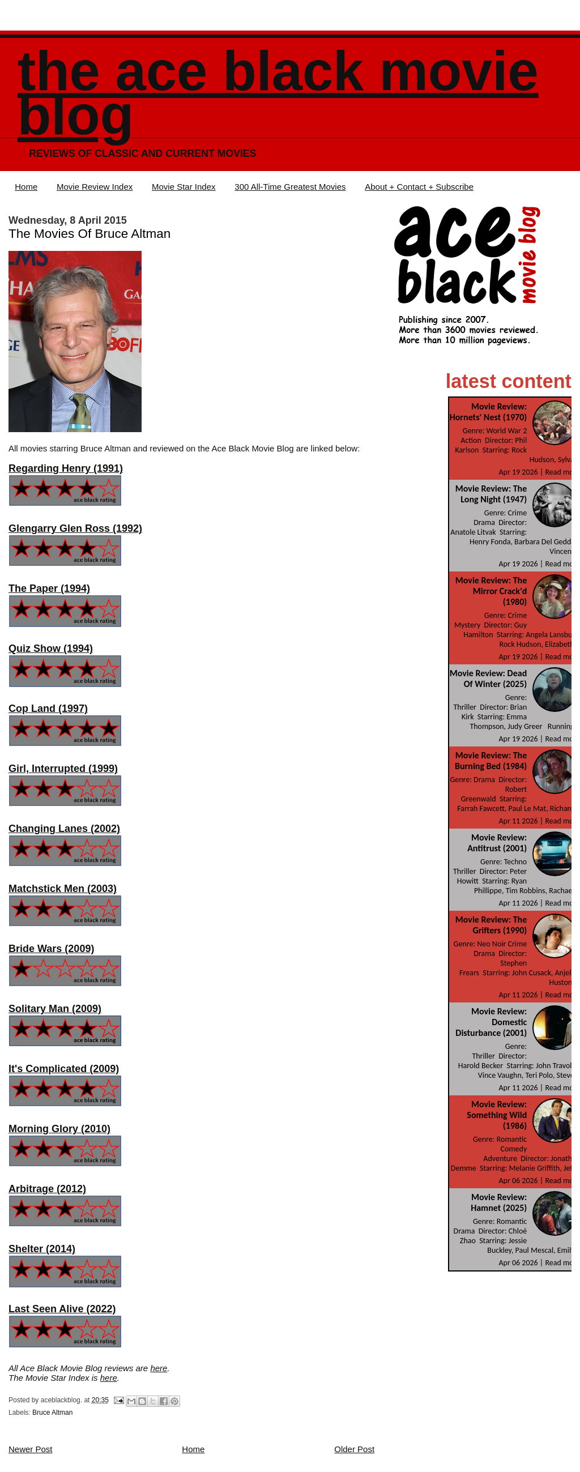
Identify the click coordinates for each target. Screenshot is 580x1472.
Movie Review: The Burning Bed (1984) (491, 760)
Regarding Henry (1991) (65, 468)
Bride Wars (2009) (51, 948)
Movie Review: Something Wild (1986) (497, 1115)
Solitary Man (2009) (54, 1008)
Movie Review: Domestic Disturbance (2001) (491, 1022)
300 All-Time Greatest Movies (290, 186)
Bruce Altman (52, 1412)
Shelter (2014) (41, 1249)
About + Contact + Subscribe (419, 186)
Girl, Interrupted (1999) (63, 768)
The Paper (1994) (49, 588)
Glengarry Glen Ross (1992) (75, 528)
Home (26, 186)
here (158, 1368)
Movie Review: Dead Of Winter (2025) (488, 678)
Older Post (354, 1449)
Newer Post (30, 1449)
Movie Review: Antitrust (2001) (497, 843)
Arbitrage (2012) (47, 1188)
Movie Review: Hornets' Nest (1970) (488, 412)
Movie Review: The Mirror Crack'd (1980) (491, 591)
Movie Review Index (95, 186)
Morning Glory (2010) (59, 1128)
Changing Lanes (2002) (64, 828)
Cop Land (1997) (48, 708)
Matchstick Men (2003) (62, 888)
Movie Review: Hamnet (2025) (499, 1202)
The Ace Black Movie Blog (278, 93)
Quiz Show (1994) (50, 648)
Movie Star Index (184, 186)
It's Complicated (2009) (63, 1068)
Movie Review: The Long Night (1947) (491, 494)
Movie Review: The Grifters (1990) (491, 925)
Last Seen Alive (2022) (62, 1309)
